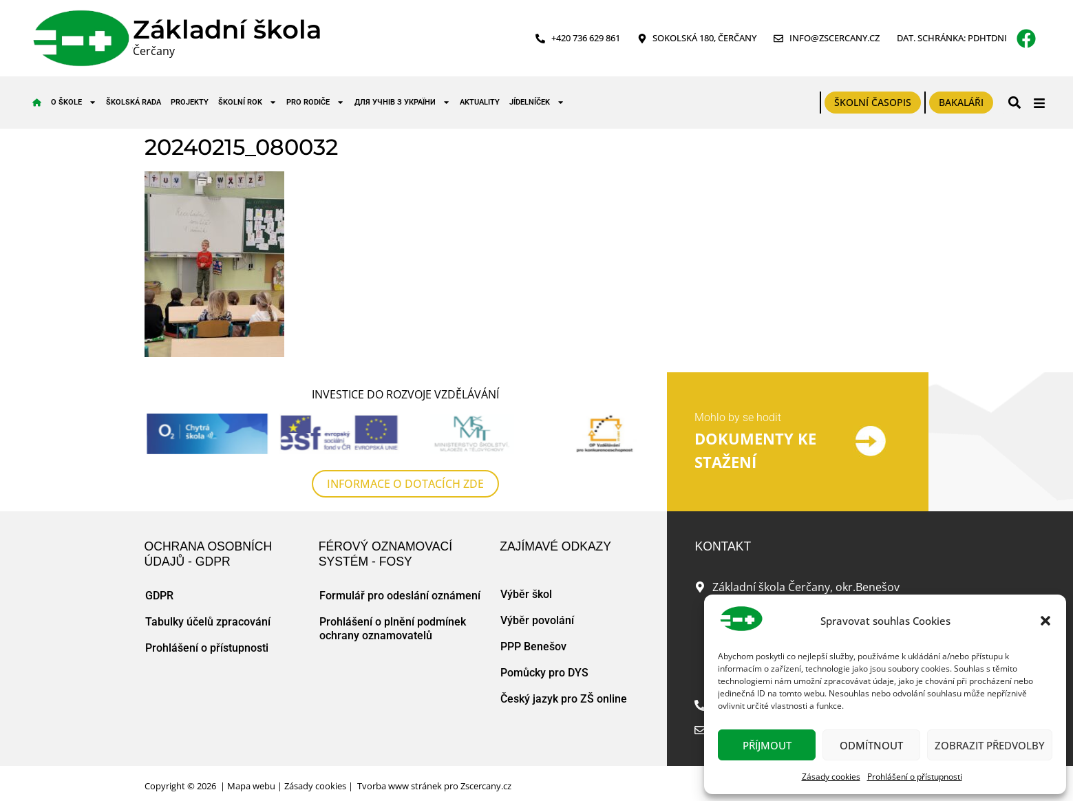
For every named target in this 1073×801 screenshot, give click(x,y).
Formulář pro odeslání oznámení (399, 595)
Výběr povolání (537, 620)
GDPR (159, 595)
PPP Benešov (533, 646)
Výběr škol (526, 594)
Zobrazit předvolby (990, 745)
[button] (1045, 621)
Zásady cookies (831, 776)
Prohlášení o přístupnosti (914, 776)
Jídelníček (536, 102)
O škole (73, 102)
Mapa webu (251, 786)
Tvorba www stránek (399, 786)
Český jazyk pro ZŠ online (563, 698)
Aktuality (480, 102)
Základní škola (227, 29)
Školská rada (133, 102)
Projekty (190, 102)
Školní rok (247, 102)
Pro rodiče (315, 102)
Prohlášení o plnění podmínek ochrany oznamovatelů (392, 628)
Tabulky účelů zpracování (207, 621)
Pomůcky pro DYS (544, 672)
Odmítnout (871, 745)
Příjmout (767, 745)
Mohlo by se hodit (737, 417)
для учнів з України (402, 102)
